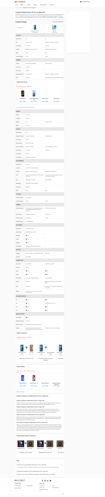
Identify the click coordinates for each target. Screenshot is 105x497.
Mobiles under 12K (20, 392)
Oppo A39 (34, 15)
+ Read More (60, 18)
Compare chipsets (17, 488)
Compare (52, 5)
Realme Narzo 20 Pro (26, 15)
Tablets (35, 5)
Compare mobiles (17, 486)
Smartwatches (43, 5)
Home (16, 5)
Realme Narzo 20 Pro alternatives (27, 108)
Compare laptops (29, 486)
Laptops (29, 5)
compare (20, 8)
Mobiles (22, 5)
